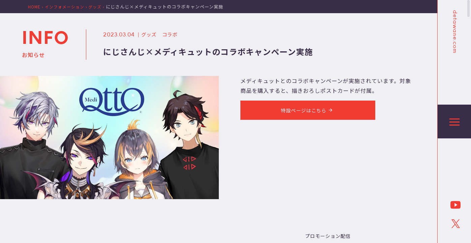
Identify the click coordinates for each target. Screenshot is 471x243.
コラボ (173, 34)
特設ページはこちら (307, 111)
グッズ (149, 34)
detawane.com (454, 31)
